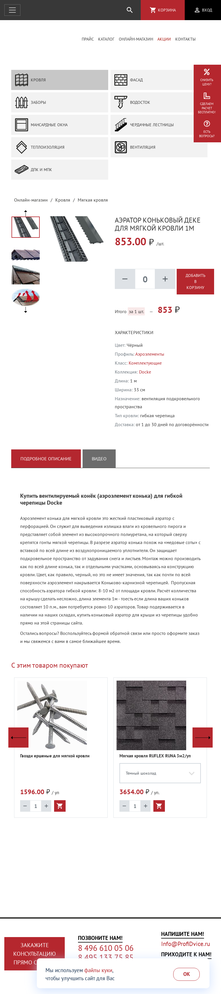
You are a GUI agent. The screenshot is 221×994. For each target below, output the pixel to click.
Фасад (128, 80)
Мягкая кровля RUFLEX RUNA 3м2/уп (155, 756)
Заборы (30, 103)
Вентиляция (134, 148)
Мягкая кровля (93, 200)
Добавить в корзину (195, 282)
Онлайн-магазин (136, 39)
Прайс (88, 39)
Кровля (30, 80)
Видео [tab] (99, 459)
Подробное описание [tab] (46, 459)
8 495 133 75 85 (106, 957)
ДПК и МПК (33, 170)
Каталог (106, 39)
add (165, 279)
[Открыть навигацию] (12, 10)
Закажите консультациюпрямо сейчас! (34, 953)
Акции (164, 39)
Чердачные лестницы (144, 125)
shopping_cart (153, 10)
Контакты (185, 39)
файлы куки (98, 970)
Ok (186, 974)
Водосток (132, 103)
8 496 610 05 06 (106, 948)
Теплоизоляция (39, 148)
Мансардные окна (41, 125)
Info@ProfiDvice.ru (185, 944)
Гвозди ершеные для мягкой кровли (54, 756)
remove (125, 279)
